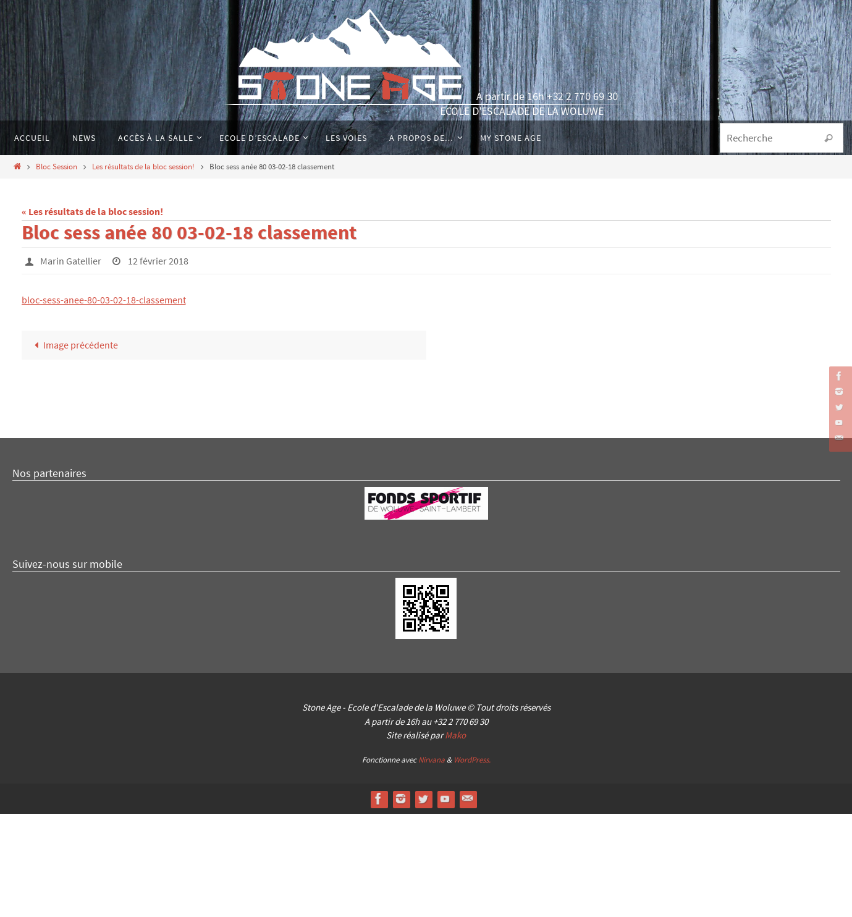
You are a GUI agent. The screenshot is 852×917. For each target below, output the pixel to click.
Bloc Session (56, 166)
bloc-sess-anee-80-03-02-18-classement (104, 300)
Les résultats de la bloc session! (143, 166)
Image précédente (74, 345)
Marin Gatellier (70, 261)
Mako (455, 839)
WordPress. (472, 863)
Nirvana (431, 863)
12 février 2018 (158, 261)
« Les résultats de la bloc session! (92, 211)
